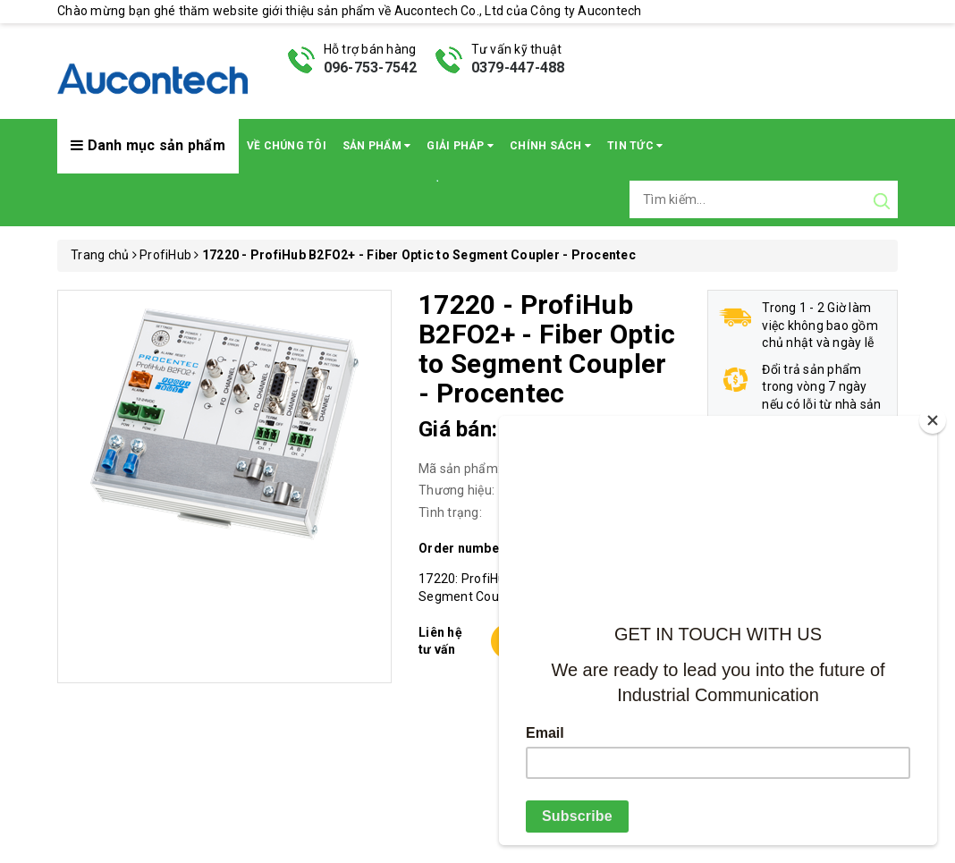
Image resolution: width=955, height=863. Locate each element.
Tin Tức (635, 146)
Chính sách (550, 146)
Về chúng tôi (286, 146)
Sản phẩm (376, 146)
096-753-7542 (371, 67)
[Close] (932, 420)
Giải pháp (460, 146)
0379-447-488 (518, 67)
